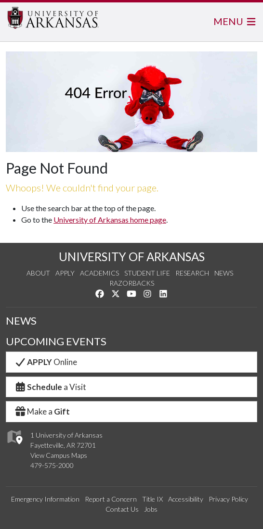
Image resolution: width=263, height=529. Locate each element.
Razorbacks (131, 283)
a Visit (50, 387)
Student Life (147, 273)
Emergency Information (45, 499)
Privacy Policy (228, 499)
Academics (99, 273)
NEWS (21, 320)
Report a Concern (111, 499)
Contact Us (122, 509)
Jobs (151, 509)
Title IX (152, 499)
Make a (42, 411)
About (38, 273)
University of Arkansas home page (109, 219)
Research (192, 273)
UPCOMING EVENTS (56, 341)
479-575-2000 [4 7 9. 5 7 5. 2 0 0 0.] (52, 465)
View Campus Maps (58, 455)
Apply (65, 273)
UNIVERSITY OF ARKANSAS (132, 257)
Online (45, 362)
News (223, 273)
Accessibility (185, 499)
